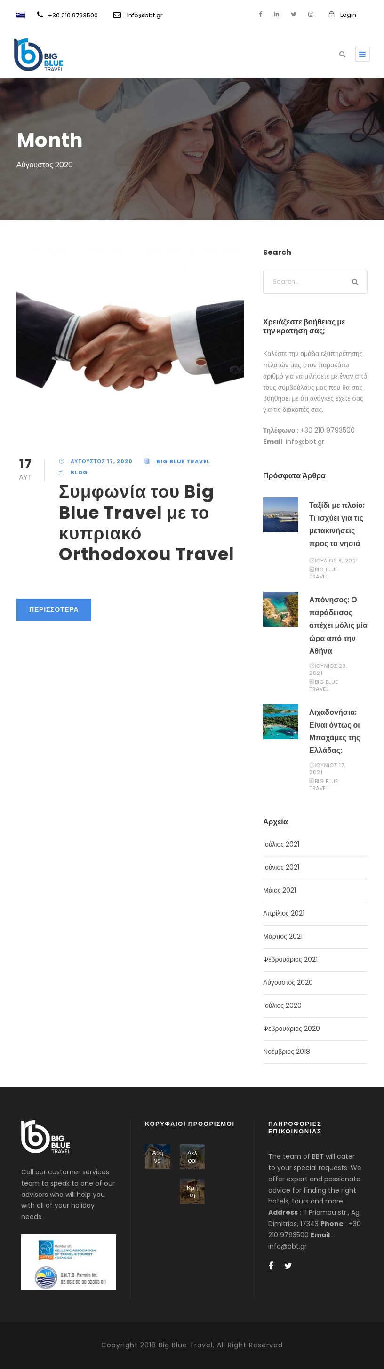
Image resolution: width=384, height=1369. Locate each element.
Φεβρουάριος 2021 (290, 959)
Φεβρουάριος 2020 (291, 1028)
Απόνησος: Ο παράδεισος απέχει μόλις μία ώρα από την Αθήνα (338, 625)
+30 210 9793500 (67, 15)
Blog (79, 472)
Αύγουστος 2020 (288, 982)
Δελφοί (192, 1156)
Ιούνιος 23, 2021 (328, 669)
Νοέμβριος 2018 (286, 1051)
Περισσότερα (54, 609)
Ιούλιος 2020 (282, 1005)
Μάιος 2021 (279, 890)
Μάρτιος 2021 (283, 936)
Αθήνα (157, 1156)
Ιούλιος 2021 (281, 844)
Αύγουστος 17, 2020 (102, 461)
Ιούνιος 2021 (281, 867)
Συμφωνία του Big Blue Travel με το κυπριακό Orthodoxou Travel (146, 522)
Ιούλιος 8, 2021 (336, 560)
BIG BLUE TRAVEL (183, 461)
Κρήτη (192, 1191)
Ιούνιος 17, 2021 (327, 768)
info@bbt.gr (138, 15)
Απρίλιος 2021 (283, 913)
